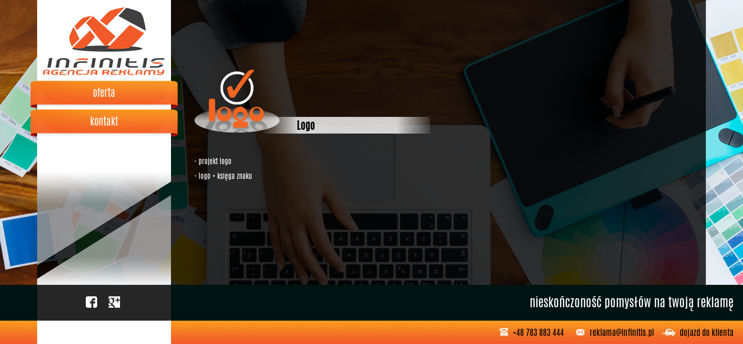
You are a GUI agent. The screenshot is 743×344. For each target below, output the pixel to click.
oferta (104, 92)
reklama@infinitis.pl (622, 332)
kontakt (104, 121)
